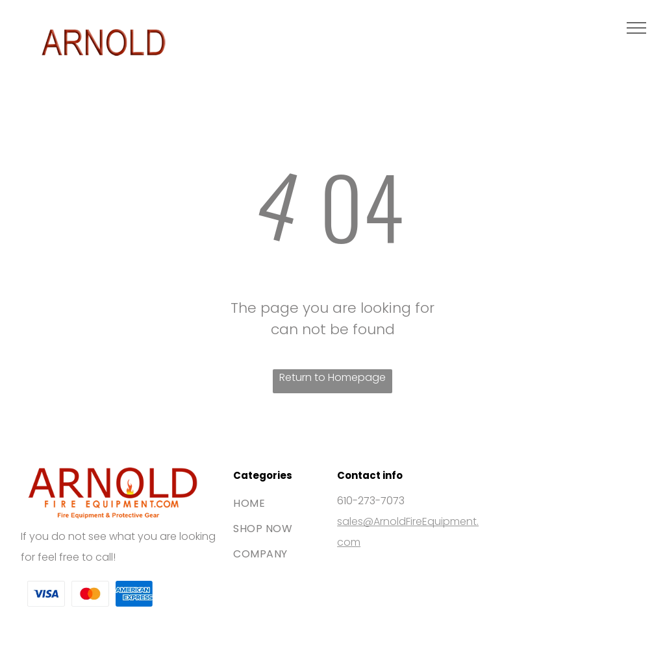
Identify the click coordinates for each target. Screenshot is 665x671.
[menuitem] (280, 503)
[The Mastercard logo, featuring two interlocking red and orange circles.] (90, 594)
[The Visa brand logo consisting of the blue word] (46, 594)
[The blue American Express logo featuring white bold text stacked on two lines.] (134, 594)
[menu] (636, 28)
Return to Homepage (332, 377)
